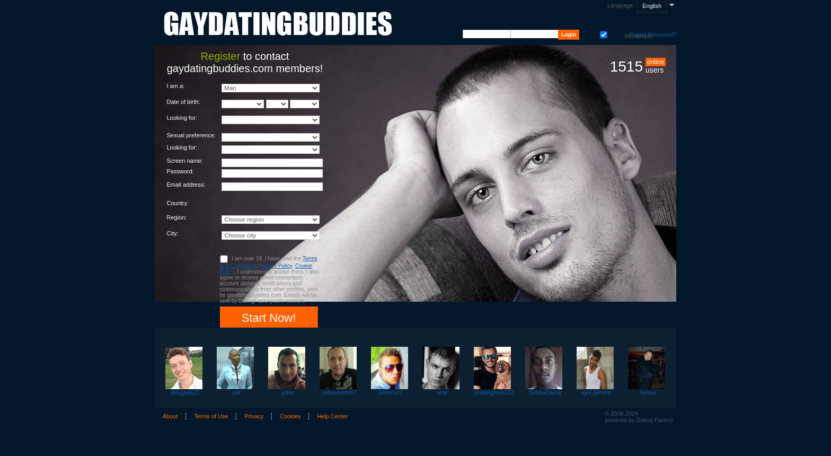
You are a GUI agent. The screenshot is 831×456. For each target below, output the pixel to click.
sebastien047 (339, 392)
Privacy (253, 416)
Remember (602, 33)
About (170, 416)
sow (442, 392)
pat (237, 392)
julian (288, 392)
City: (173, 233)
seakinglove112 (494, 392)
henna (648, 392)
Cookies (290, 416)
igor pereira (596, 392)
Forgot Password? (653, 34)
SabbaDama (545, 392)
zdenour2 (391, 392)
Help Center (332, 416)
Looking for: (182, 118)
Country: (178, 203)
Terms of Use (211, 416)
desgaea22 (185, 392)
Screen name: (185, 160)
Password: (180, 171)
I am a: (176, 86)
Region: (177, 217)
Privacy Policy (275, 266)
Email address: (186, 184)
